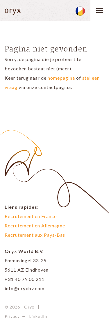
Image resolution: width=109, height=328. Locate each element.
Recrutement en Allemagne (35, 225)
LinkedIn (38, 316)
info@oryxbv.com (24, 288)
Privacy (12, 316)
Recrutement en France (31, 216)
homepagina (61, 78)
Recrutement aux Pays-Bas (35, 235)
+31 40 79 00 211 (24, 279)
